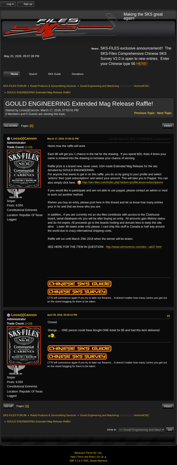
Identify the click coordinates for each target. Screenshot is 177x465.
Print (168, 126)
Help (73, 457)
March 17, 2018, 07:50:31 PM (63, 138)
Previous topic (144, 113)
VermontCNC (141, 86)
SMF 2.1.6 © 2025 (78, 460)
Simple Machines (99, 460)
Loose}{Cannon (24, 138)
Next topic (164, 113)
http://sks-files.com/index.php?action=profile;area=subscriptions (122, 182)
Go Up (8, 406)
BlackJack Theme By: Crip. (89, 453)
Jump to (111, 429)
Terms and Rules (86, 457)
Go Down (10, 125)
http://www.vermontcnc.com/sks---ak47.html (134, 247)
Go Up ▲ (101, 457)
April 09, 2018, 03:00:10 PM (62, 315)
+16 (29, 147)
